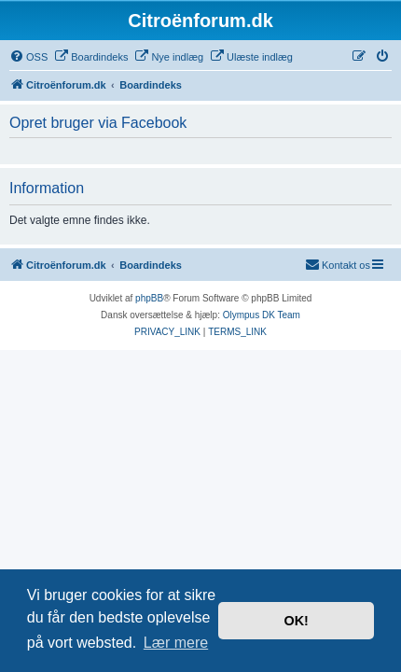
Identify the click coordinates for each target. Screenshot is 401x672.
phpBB (149, 298)
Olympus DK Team (261, 315)
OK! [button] (295, 620)
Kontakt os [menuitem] (337, 264)
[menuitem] (28, 57)
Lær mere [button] (176, 643)
